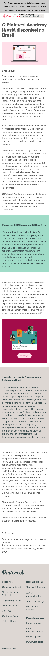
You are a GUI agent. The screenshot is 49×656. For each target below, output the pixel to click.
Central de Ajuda (10, 616)
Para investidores (34, 641)
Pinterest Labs (9, 621)
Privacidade (32, 606)
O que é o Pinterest (11, 587)
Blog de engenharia (11, 600)
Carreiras (6, 610)
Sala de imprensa (14, 16)
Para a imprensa (34, 636)
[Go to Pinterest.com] (13, 572)
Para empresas (33, 623)
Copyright (31, 587)
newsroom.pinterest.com (24, 14)
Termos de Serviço (35, 601)
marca (42, 587)
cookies (30, 609)
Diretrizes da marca (11, 605)
